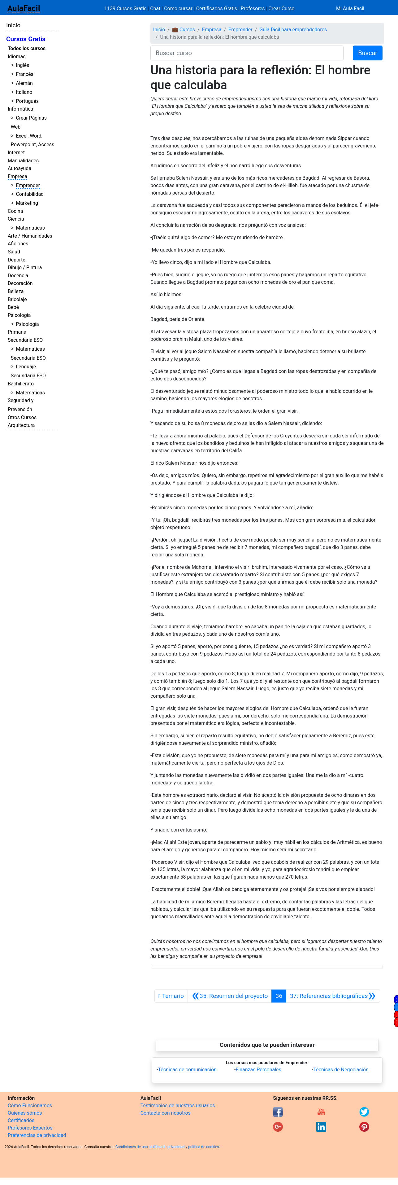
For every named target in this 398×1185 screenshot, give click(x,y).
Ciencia (16, 219)
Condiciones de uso (131, 1147)
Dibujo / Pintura (25, 267)
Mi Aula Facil (350, 8)
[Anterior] (230, 996)
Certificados (21, 1120)
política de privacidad (166, 1147)
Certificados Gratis (216, 8)
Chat (155, 8)
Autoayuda (19, 168)
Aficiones (18, 244)
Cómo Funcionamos (30, 1105)
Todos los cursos (26, 48)
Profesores (253, 8)
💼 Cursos (183, 30)
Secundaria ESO (25, 340)
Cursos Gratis (25, 39)
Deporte (16, 260)
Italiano (24, 92)
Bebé (13, 307)
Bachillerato (21, 384)
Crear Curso (281, 8)
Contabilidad (30, 194)
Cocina (15, 211)
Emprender (28, 185)
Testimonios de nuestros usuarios (178, 1105)
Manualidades (23, 161)
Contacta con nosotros (166, 1113)
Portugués (27, 101)
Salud (14, 252)
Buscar (367, 53)
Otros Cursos (22, 417)
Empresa (17, 176)
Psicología (19, 315)
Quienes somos (25, 1113)
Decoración (20, 283)
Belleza (16, 291)
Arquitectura (21, 425)
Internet (16, 153)
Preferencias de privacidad (37, 1135)
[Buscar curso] (247, 53)
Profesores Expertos (30, 1128)
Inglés (22, 65)
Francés (24, 74)
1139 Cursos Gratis (126, 8)
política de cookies (203, 1147)
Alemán (24, 83)
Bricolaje (17, 299)
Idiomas (16, 56)
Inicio (13, 25)
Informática (20, 109)
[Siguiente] (333, 996)
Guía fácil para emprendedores (293, 30)
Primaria (17, 332)
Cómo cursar (178, 8)
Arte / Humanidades (30, 236)
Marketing (27, 203)
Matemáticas (30, 228)
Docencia (18, 276)
